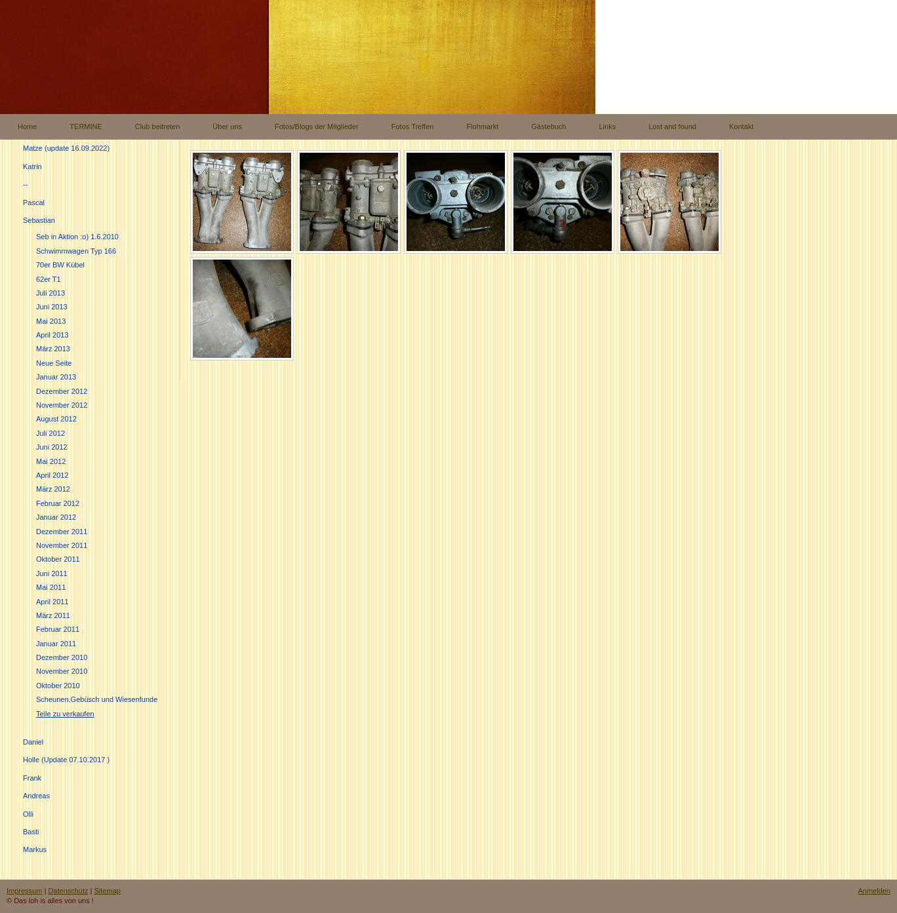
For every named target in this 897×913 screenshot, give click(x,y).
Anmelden (874, 891)
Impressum (24, 891)
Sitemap (107, 891)
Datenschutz (68, 891)
